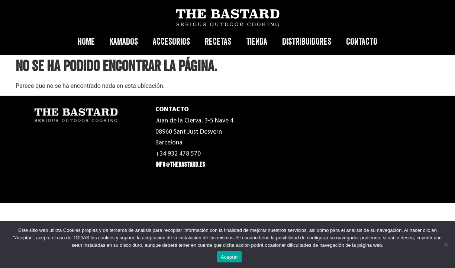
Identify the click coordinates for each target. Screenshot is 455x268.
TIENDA (256, 41)
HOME (86, 41)
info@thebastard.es (180, 165)
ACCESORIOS (171, 41)
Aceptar (229, 257)
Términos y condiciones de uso (354, 115)
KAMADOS (124, 41)
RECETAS (218, 41)
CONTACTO (361, 41)
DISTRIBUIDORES (306, 41)
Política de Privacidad (343, 132)
